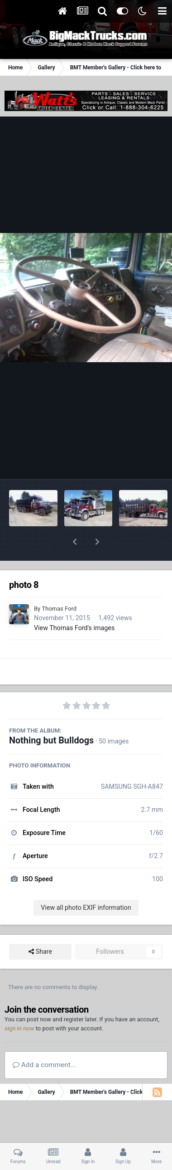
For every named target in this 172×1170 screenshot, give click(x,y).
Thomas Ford (59, 585)
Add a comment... (44, 1041)
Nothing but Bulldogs (51, 717)
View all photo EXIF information (86, 884)
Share (40, 928)
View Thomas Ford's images (74, 604)
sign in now (19, 1004)
